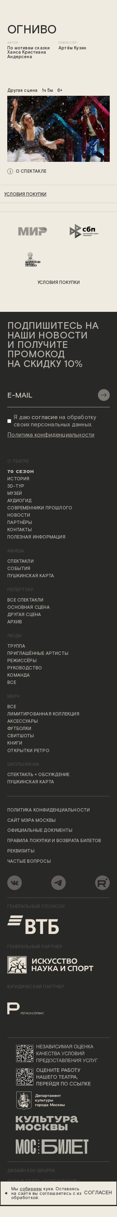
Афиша (15, 551)
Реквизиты (21, 851)
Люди (14, 636)
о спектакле (31, 171)
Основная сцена (28, 607)
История (18, 479)
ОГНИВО (32, 30)
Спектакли (20, 561)
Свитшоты (20, 736)
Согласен (98, 1192)
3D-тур (15, 486)
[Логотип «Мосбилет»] (58, 1147)
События (18, 569)
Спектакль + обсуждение (38, 775)
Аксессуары (22, 721)
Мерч (13, 697)
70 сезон (20, 472)
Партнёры (19, 523)
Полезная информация (36, 537)
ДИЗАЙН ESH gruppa (31, 1171)
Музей (14, 494)
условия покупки (25, 194)
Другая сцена (24, 615)
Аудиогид (19, 501)
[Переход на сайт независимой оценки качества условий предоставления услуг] (58, 1053)
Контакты (19, 530)
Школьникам (23, 765)
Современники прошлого (39, 508)
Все (11, 683)
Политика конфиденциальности (48, 810)
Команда (18, 675)
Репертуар (20, 590)
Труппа (16, 646)
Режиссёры (22, 661)
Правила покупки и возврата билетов (54, 841)
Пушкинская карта (30, 576)
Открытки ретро (28, 751)
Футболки (19, 729)
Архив (14, 622)
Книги (14, 744)
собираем (31, 1189)
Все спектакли (25, 600)
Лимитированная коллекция (43, 714)
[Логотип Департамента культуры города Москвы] (58, 1100)
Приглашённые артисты (38, 654)
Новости (18, 515)
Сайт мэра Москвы (31, 821)
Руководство (24, 668)
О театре (18, 461)
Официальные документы (39, 831)
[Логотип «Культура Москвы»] (58, 1123)
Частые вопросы (29, 861)
